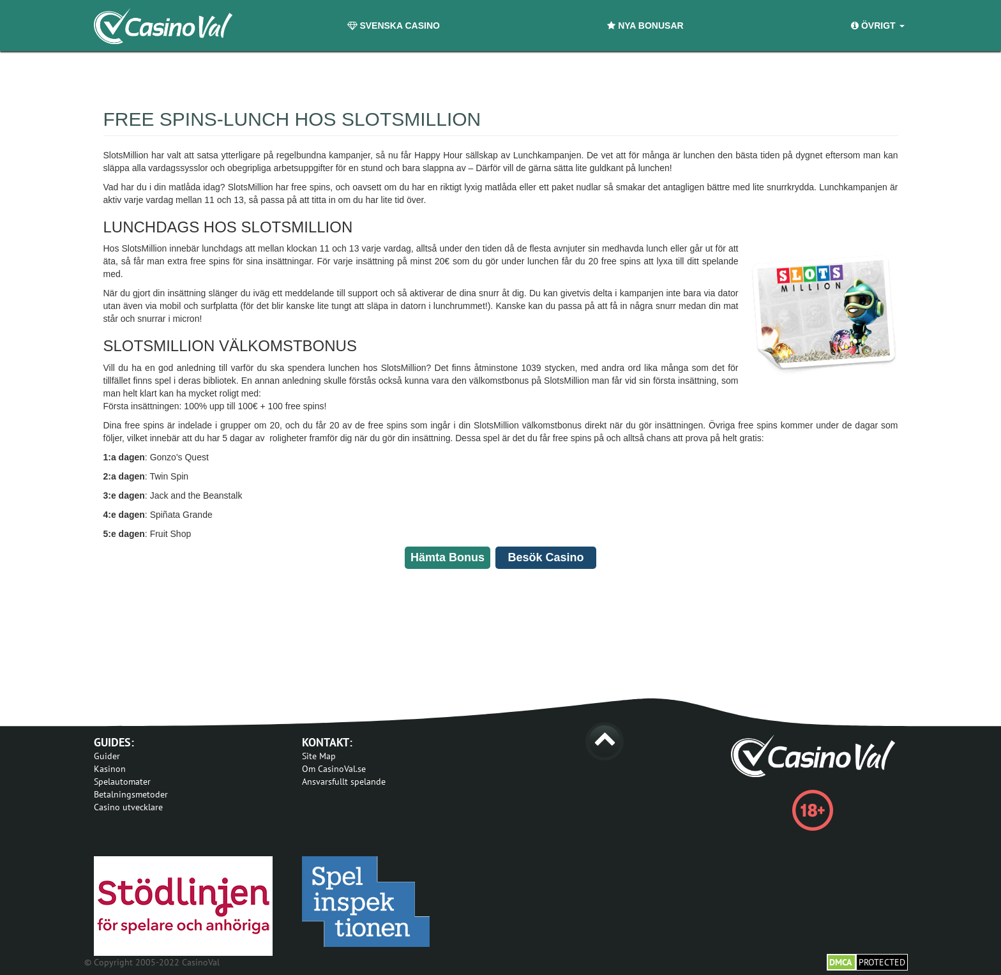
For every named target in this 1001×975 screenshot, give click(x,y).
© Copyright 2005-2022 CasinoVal (152, 962)
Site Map (319, 756)
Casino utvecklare (128, 807)
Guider (107, 756)
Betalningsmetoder (131, 794)
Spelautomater (122, 781)
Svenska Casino (393, 25)
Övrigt (877, 25)
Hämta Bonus (447, 557)
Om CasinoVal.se (334, 769)
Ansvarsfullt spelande (344, 781)
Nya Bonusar (645, 25)
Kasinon (110, 769)
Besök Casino (545, 557)
